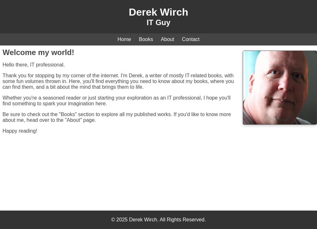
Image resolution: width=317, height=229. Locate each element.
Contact (190, 39)
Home (124, 39)
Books (146, 39)
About (167, 39)
